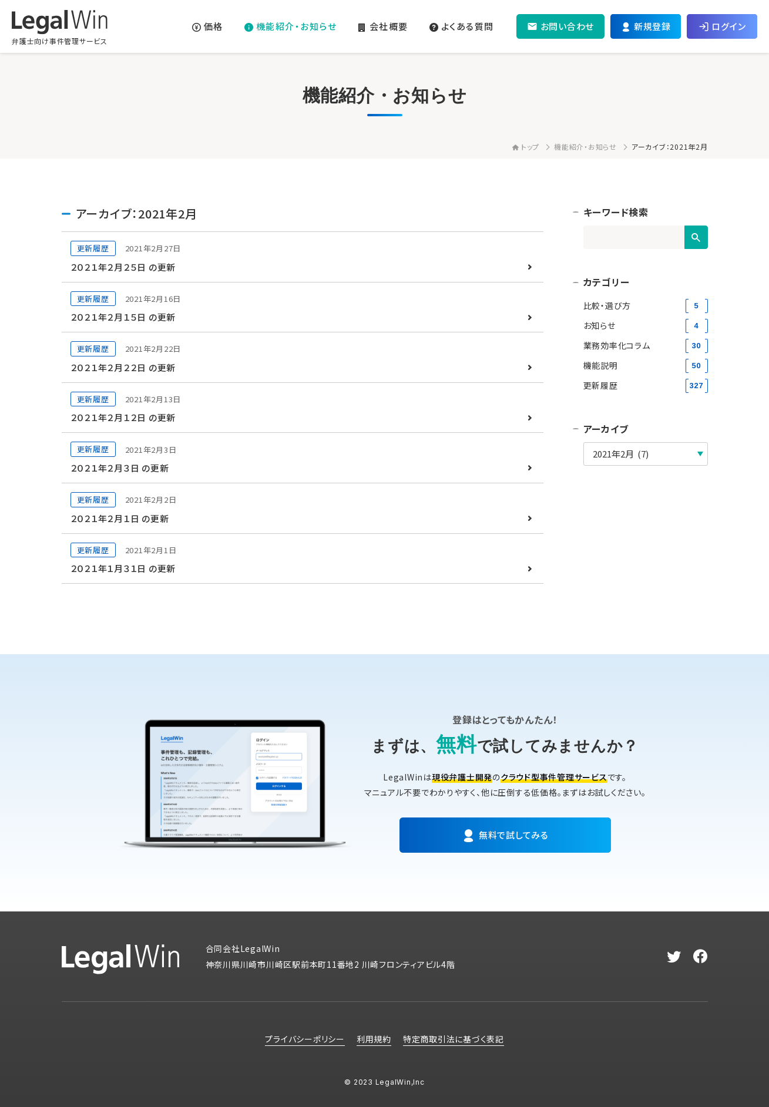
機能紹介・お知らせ (585, 147)
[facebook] (700, 957)
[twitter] (674, 957)
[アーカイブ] (645, 454)
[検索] (696, 237)
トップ (525, 147)
